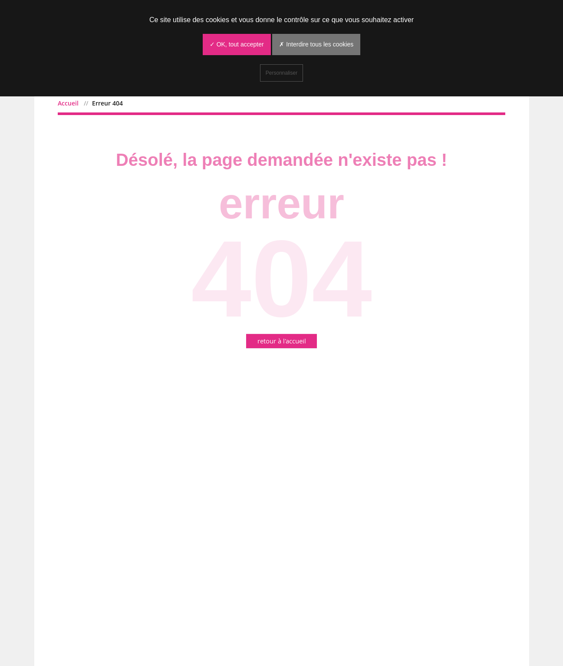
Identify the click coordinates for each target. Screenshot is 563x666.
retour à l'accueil (281, 340)
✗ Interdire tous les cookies (316, 44)
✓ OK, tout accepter (237, 44)
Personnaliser (281, 73)
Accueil (68, 103)
